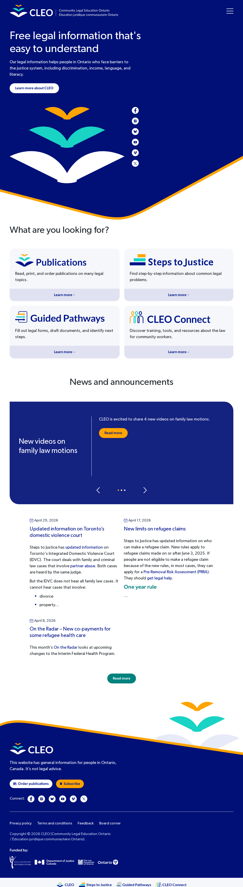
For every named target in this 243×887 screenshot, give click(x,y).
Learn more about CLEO (34, 88)
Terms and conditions (54, 823)
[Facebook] (135, 110)
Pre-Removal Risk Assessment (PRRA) (176, 572)
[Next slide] (145, 490)
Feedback (86, 823)
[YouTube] (135, 142)
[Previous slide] (98, 490)
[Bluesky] (135, 131)
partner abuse (82, 566)
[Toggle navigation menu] (230, 11)
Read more (113, 433)
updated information (84, 547)
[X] (135, 163)
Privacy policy (21, 823)
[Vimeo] (135, 152)
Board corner (110, 823)
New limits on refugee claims (155, 529)
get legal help (159, 578)
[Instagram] (135, 121)
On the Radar (65, 647)
